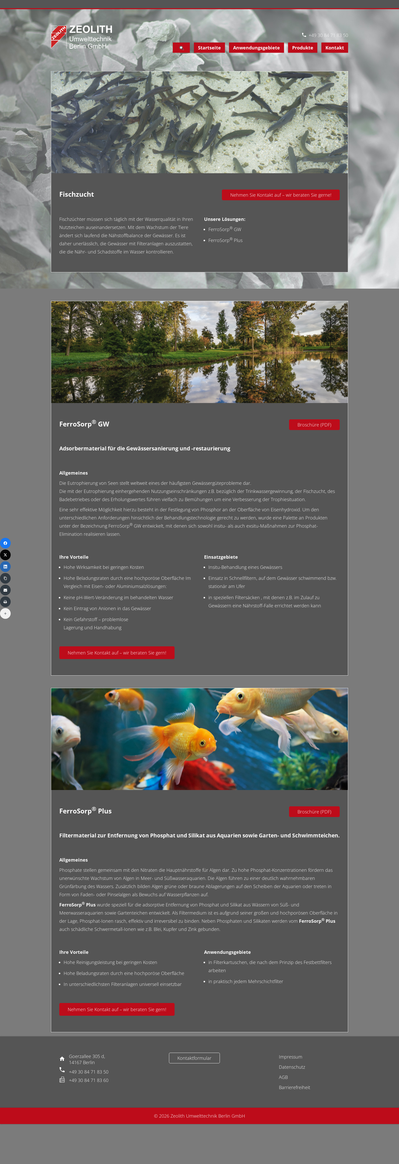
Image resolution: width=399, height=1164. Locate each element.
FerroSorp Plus (225, 240)
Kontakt (334, 48)
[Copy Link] (5, 578)
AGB (283, 1077)
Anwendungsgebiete (256, 48)
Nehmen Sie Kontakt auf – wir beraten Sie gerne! (280, 195)
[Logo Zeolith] (81, 37)
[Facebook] (5, 543)
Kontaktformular (194, 1058)
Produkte (302, 48)
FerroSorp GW (224, 229)
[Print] (5, 601)
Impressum (290, 1057)
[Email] (5, 590)
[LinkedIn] (5, 566)
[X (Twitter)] (5, 555)
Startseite (209, 48)
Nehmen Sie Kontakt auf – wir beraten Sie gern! (117, 653)
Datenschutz (292, 1067)
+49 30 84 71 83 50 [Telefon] (328, 35)
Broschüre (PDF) (314, 425)
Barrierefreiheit (294, 1087)
